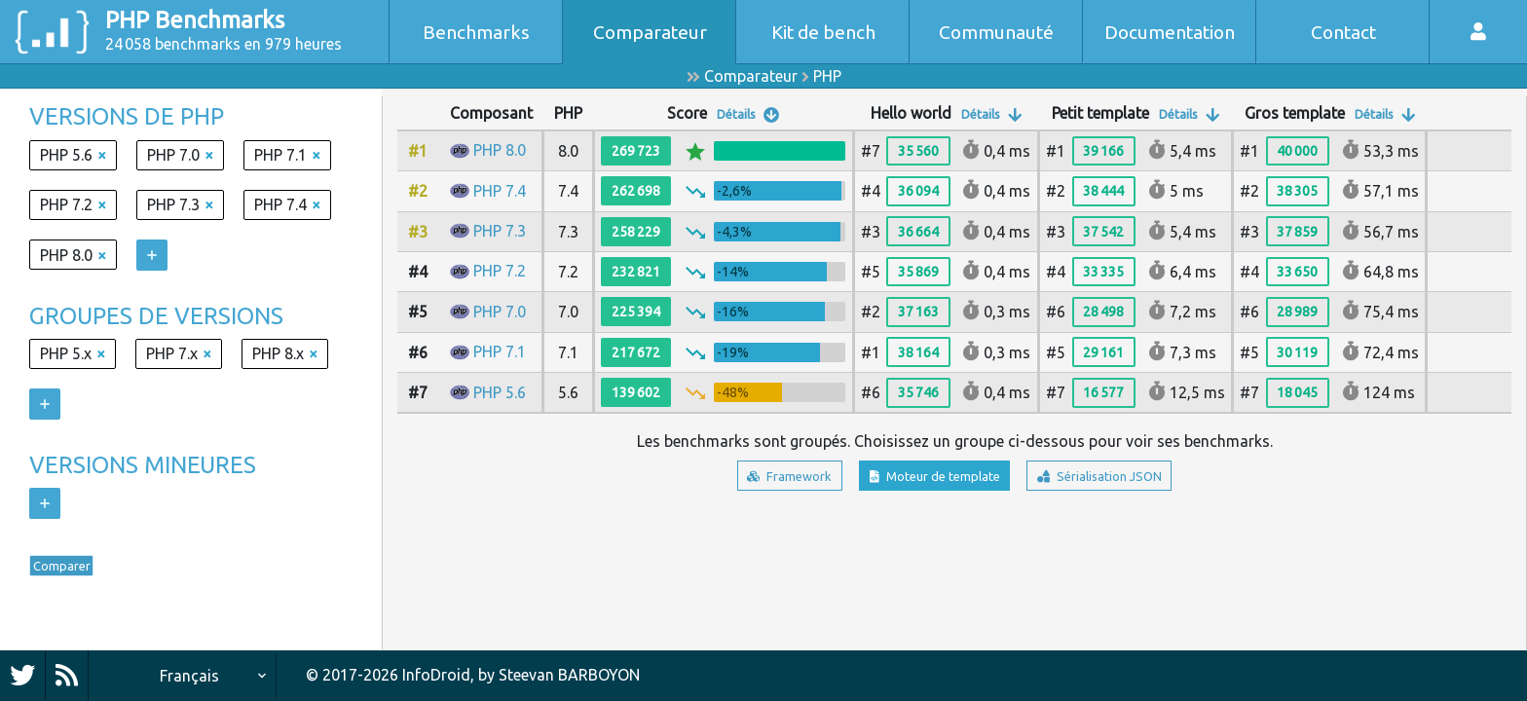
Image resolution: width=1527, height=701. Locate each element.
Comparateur (650, 32)
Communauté (996, 32)
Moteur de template (928, 479)
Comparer (77, 570)
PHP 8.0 (499, 150)
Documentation (1169, 32)
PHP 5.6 (499, 392)
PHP (827, 76)
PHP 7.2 (499, 270)
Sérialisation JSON (1130, 479)
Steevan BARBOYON (569, 674)
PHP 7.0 (499, 311)
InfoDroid (436, 674)
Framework (753, 479)
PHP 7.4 (499, 191)
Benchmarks (476, 32)
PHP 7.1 (499, 351)
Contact (1343, 32)
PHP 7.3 (499, 231)
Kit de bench (823, 32)
